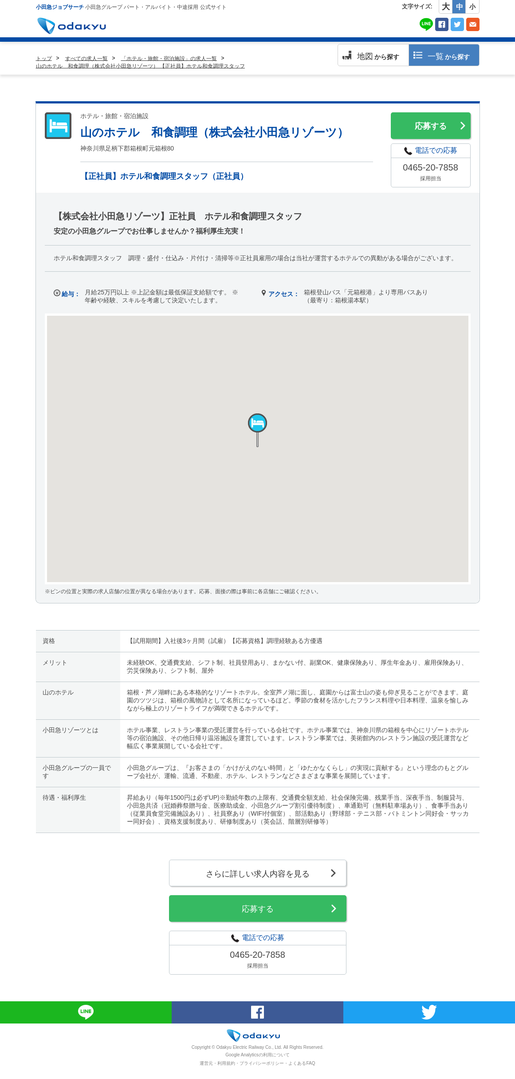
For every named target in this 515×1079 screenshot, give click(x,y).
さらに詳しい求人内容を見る (258, 873)
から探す (378, 56)
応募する (431, 126)
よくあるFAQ (301, 1063)
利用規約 (226, 1063)
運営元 (206, 1063)
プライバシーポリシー (262, 1063)
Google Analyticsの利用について (257, 1054)
